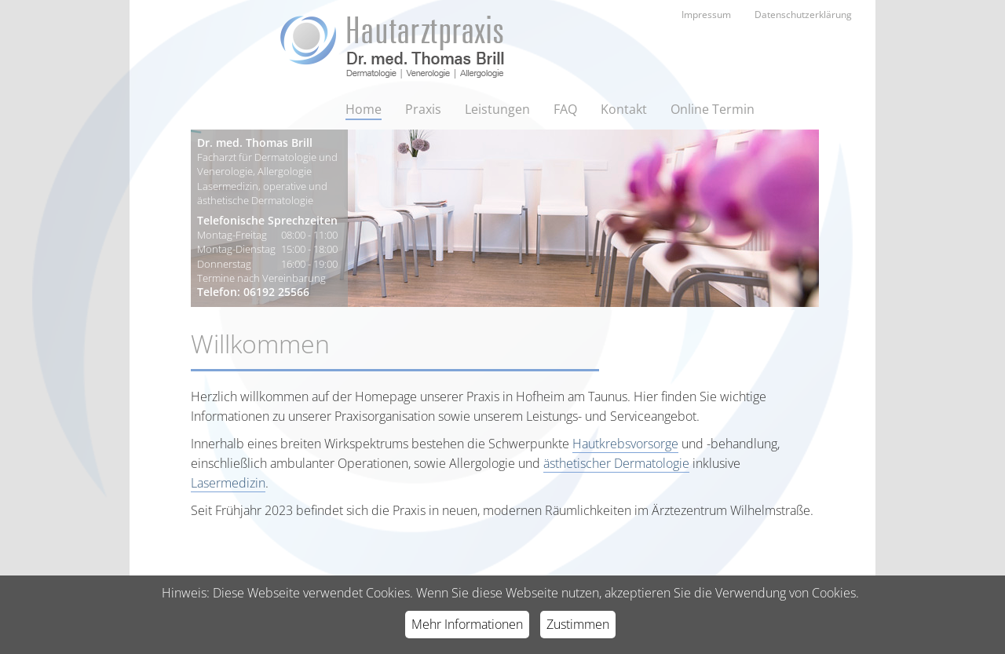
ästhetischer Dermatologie (616, 463)
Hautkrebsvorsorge (625, 443)
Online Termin (713, 109)
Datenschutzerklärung (803, 14)
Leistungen (497, 109)
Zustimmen (577, 624)
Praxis (423, 109)
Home (363, 109)
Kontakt (624, 109)
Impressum (706, 14)
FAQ (565, 109)
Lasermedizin (228, 482)
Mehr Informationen (467, 624)
